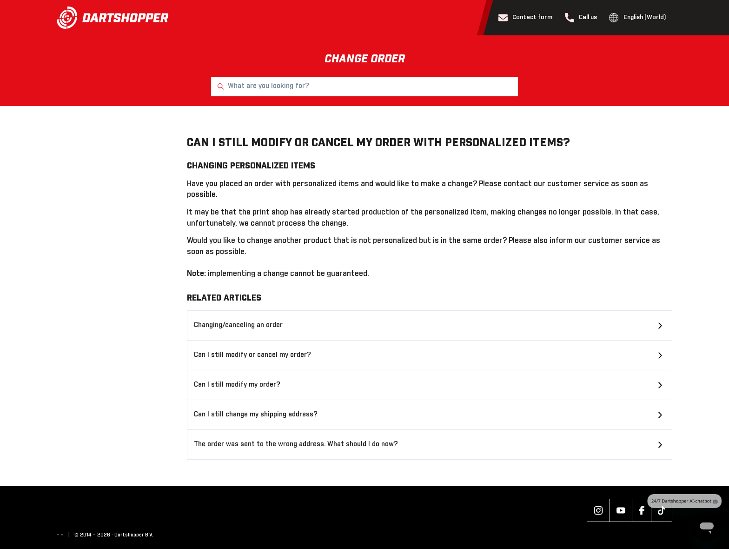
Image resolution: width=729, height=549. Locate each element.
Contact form (525, 17)
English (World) (637, 17)
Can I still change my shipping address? (256, 414)
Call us (581, 17)
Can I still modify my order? (237, 385)
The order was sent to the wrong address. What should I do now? (296, 444)
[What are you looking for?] (364, 86)
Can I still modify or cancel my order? (252, 355)
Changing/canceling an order (238, 325)
